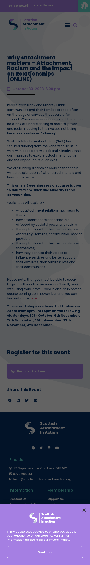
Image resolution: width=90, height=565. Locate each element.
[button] (84, 510)
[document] (45, 282)
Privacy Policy (59, 539)
